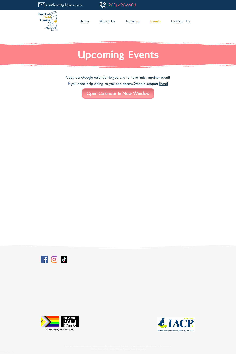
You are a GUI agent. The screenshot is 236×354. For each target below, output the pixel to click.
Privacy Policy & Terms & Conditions (131, 349)
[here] (163, 83)
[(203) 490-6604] (121, 5)
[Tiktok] (64, 259)
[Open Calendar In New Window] (118, 93)
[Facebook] (44, 259)
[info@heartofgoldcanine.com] (65, 5)
